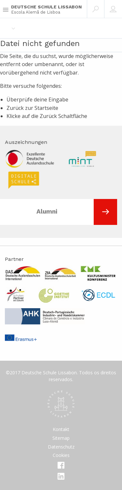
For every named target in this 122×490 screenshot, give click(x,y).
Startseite (46, 107)
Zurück (48, 116)
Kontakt (61, 429)
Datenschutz (61, 447)
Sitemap (61, 438)
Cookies (61, 455)
